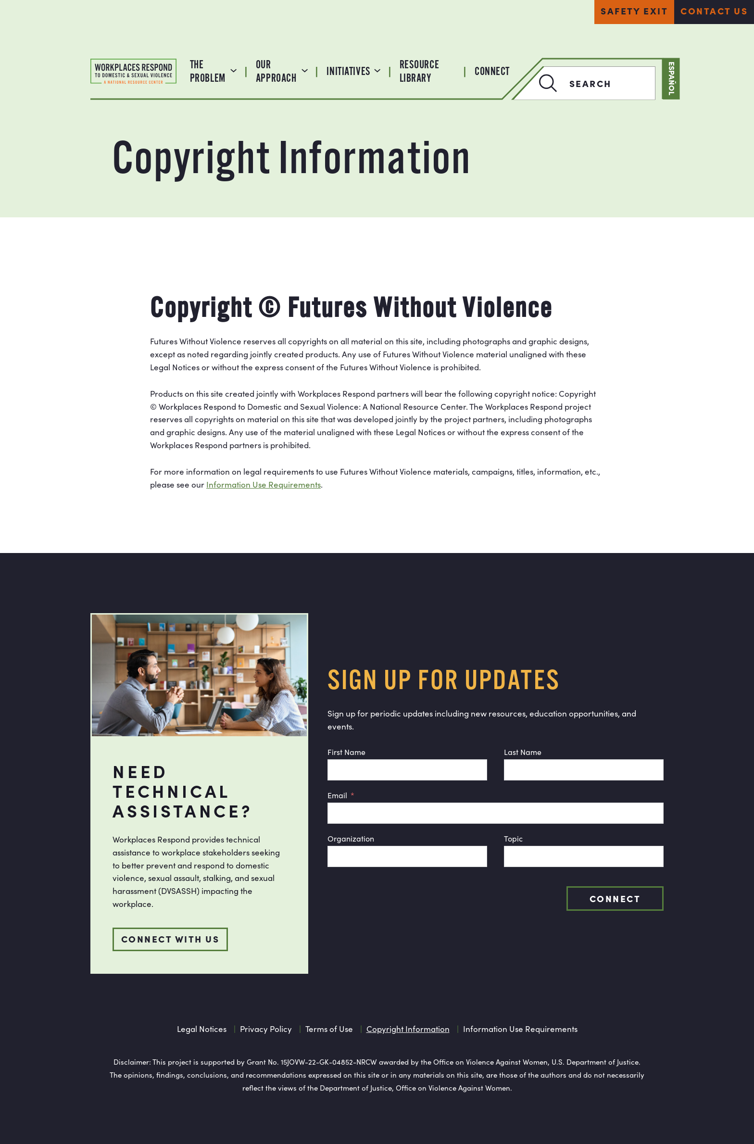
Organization (350, 838)
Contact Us (714, 10)
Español (672, 78)
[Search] (536, 83)
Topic (513, 838)
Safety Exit (634, 10)
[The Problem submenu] (233, 69)
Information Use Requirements (263, 484)
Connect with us (170, 938)
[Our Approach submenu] (304, 69)
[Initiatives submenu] (377, 69)
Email (337, 795)
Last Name (522, 752)
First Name (346, 752)
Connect (615, 898)
